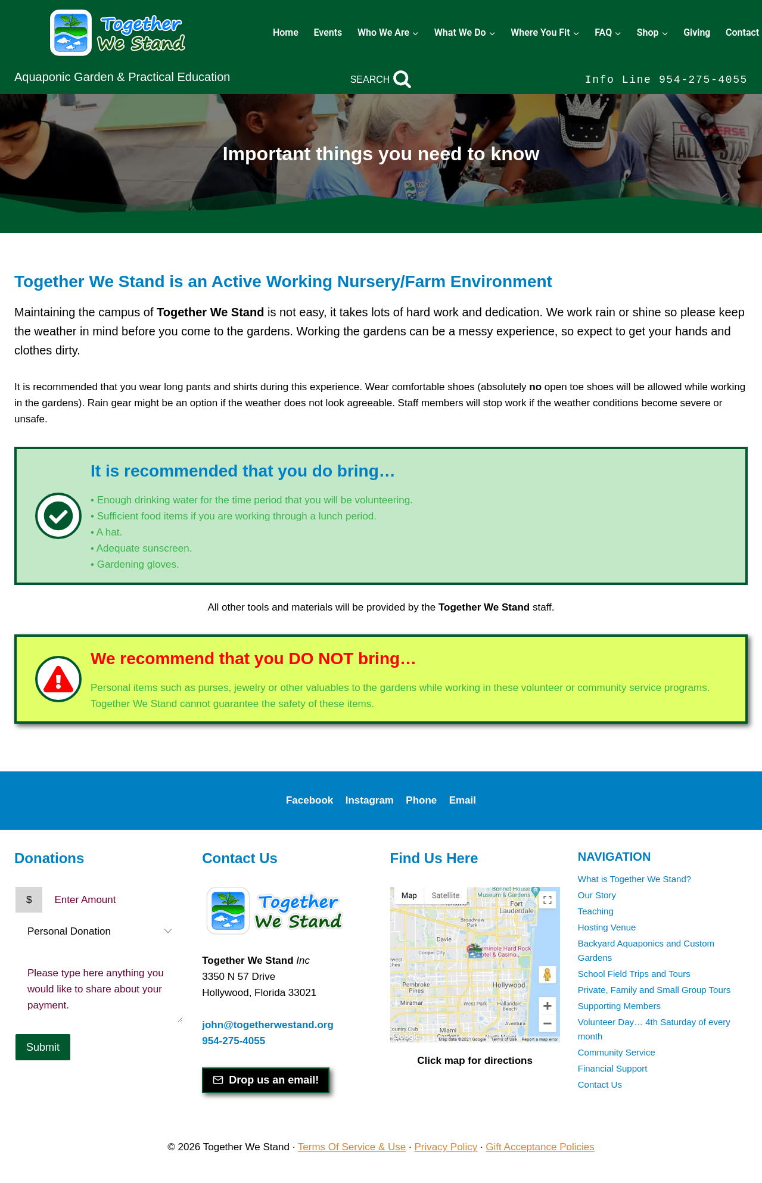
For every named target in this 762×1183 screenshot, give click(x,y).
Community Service (616, 1052)
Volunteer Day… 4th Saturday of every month (654, 1029)
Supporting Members (619, 1006)
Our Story (597, 895)
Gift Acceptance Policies (540, 1147)
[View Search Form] (381, 80)
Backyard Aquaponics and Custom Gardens (646, 950)
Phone (421, 800)
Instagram (370, 800)
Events (327, 32)
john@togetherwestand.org (268, 1025)
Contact (742, 32)
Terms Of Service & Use (352, 1147)
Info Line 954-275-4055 (666, 80)
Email (462, 800)
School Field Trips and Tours (634, 974)
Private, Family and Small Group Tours (654, 990)
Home (285, 32)
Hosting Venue (607, 927)
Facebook (309, 800)
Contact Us (600, 1084)
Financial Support (613, 1068)
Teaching (596, 911)
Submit (43, 1047)
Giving (696, 32)
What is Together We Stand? (634, 879)
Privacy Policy (445, 1147)
